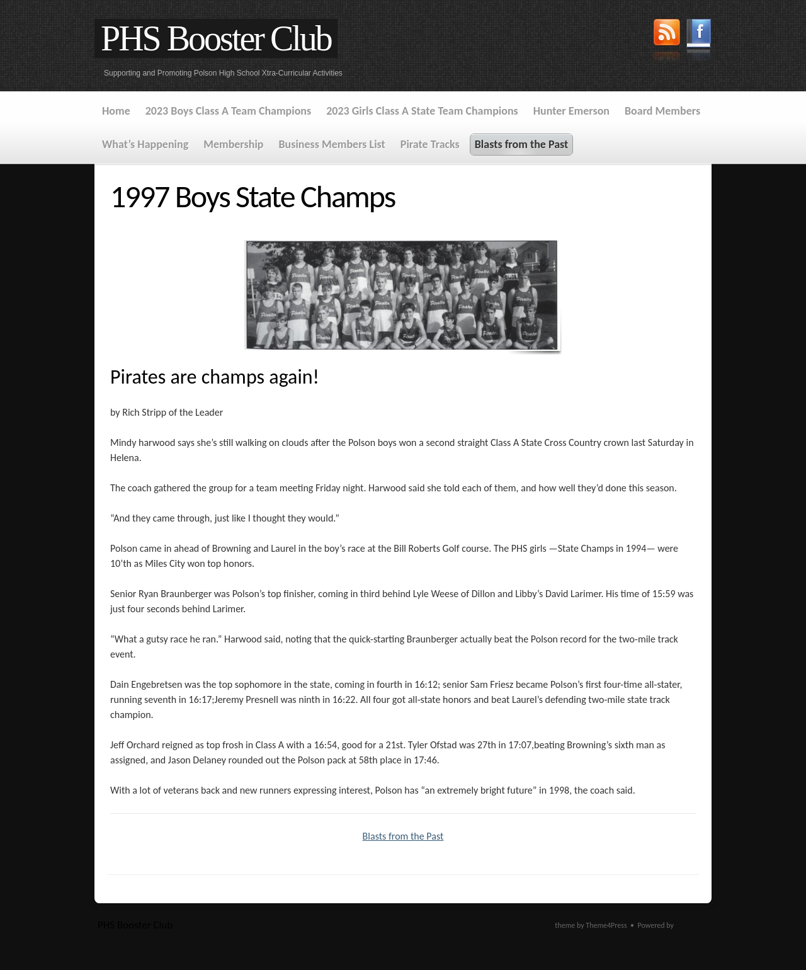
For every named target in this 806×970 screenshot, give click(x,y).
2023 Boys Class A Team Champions (228, 111)
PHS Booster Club (216, 38)
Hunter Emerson (571, 111)
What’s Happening (145, 144)
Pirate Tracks (430, 144)
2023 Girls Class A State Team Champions (422, 111)
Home (116, 111)
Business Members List (331, 144)
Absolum (539, 925)
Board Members (662, 111)
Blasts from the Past (522, 144)
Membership (233, 144)
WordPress (692, 925)
